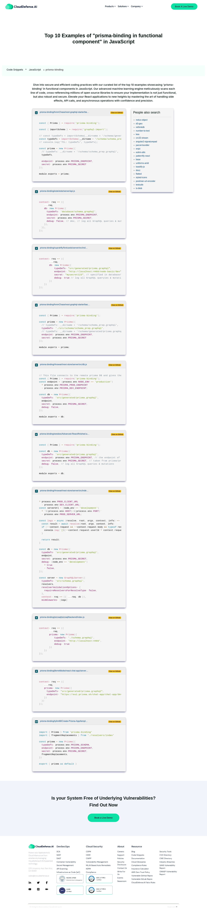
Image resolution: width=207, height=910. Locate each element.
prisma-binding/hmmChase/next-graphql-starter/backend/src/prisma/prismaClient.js (65, 304)
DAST (59, 858)
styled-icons (141, 177)
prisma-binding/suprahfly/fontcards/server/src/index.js (64, 248)
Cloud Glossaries (138, 862)
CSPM (88, 851)
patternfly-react (143, 156)
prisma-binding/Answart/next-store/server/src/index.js (64, 490)
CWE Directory (165, 858)
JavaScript (35, 69)
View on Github (117, 113)
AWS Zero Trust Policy (140, 872)
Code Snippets (15, 69)
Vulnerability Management (97, 862)
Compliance (91, 872)
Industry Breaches (167, 862)
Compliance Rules (139, 865)
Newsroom (121, 881)
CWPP (88, 858)
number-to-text (143, 131)
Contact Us (122, 868)
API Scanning (62, 869)
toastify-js (140, 167)
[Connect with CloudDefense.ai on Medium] (49, 889)
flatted (139, 174)
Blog (133, 851)
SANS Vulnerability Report (167, 866)
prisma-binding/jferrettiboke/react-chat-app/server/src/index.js (64, 671)
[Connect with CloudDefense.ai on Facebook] (49, 882)
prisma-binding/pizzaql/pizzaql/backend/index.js (62, 617)
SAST (59, 855)
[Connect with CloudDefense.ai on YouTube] (33, 889)
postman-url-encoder (145, 181)
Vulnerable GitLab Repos (141, 879)
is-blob (139, 188)
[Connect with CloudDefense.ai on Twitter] (41, 882)
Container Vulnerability (66, 862)
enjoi (138, 149)
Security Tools (165, 851)
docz (138, 170)
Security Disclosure (121, 863)
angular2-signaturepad (146, 141)
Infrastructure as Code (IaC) (68, 872)
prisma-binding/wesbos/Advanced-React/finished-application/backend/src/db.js (65, 434)
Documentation (138, 858)
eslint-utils (140, 152)
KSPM (88, 869)
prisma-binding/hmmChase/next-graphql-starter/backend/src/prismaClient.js (65, 112)
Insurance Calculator (140, 869)
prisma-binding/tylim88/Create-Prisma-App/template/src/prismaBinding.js (64, 721)
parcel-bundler (142, 145)
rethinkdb (140, 127)
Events (120, 878)
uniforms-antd (142, 163)
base (138, 159)
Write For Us (121, 872)
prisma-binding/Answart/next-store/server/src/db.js (63, 364)
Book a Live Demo (103, 817)
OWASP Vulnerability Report (168, 872)
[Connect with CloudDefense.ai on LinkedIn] (33, 882)
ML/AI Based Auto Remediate (98, 865)
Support (120, 855)
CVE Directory (165, 855)
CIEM (88, 855)
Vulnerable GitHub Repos (142, 875)
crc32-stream (142, 138)
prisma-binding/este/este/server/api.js (57, 191)
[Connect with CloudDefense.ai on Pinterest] (41, 889)
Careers (120, 851)
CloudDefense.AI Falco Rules (143, 882)
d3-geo (139, 123)
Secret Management (65, 865)
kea (137, 134)
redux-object (141, 120)
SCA (58, 851)
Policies (120, 858)
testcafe (139, 185)
